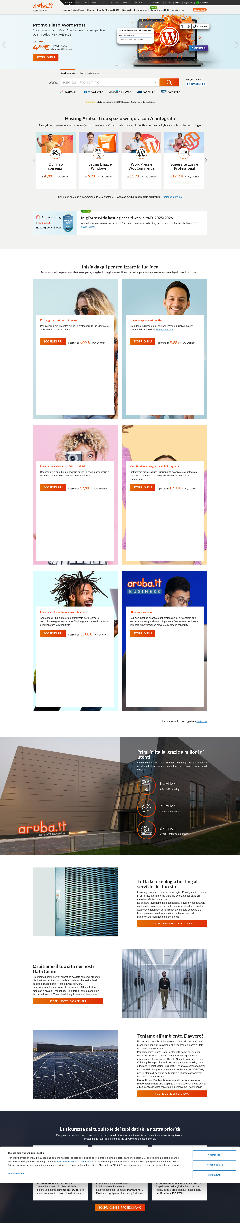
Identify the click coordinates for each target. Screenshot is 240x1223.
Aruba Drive (178, 10)
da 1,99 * (146, 92)
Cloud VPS (68, 1144)
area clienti (200, 10)
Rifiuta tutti (214, 1214)
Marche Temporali (100, 1164)
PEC (94, 1144)
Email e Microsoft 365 (108, 10)
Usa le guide (187, 1050)
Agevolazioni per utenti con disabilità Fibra (163, 1155)
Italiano (157, 2)
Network (126, 1148)
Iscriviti (199, 1089)
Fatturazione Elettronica (103, 1148)
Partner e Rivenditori (102, 1172)
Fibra (154, 1144)
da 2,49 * (170, 92)
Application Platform (72, 1152)
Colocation (127, 1152)
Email (35, 1156)
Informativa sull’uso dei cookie (74, 1201)
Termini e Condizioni (192, 1094)
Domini (90, 10)
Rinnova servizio (196, 84)
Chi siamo (83, 1126)
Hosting (66, 10)
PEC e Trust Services (103, 1140)
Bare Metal (127, 1144)
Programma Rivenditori (174, 1126)
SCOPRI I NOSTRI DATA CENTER (67, 801)
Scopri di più (88, 226)
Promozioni (38, 1181)
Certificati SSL (189, 1155)
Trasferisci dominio (90, 73)
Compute (67, 1148)
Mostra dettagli (16, 1213)
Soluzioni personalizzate (104, 1168)
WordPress (78, 10)
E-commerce (140, 10)
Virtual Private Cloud (72, 1156)
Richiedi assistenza (187, 1039)
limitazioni (202, 522)
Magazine (139, 1126)
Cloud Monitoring (71, 1176)
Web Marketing (40, 1168)
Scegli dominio (67, 73)
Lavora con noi (115, 1126)
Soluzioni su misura (131, 1156)
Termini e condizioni (191, 1144)
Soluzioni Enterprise (197, 1126)
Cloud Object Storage (73, 1172)
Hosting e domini (41, 1140)
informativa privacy (168, 1094)
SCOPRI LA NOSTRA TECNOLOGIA (172, 723)
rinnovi (178, 2)
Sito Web (126, 10)
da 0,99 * (120, 92)
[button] (116, 65)
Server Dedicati (130, 1140)
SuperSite (37, 1160)
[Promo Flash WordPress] (45, 57)
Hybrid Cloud (69, 1160)
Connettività (158, 1140)
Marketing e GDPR (159, 10)
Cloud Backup (69, 1168)
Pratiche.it (187, 1166)
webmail (168, 2)
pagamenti (188, 2)
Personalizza (214, 1205)
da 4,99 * (93, 92)
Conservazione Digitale (103, 1160)
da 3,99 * (68, 92)
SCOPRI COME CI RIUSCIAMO (172, 894)
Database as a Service (73, 1164)
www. (53, 82)
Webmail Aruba (164, 329)
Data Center (153, 1126)
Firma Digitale (99, 1156)
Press (128, 1126)
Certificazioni (98, 1126)
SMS (184, 1177)
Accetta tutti (214, 1194)
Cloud (66, 1140)
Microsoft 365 (189, 1140)
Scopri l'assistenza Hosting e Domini (52, 1057)
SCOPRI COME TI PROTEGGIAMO (120, 1008)
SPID (95, 1152)
